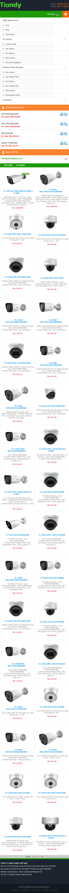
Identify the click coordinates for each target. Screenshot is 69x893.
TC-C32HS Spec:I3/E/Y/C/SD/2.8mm (17, 234)
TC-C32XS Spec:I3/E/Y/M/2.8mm (52, 492)
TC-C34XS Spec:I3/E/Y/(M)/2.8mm (17, 621)
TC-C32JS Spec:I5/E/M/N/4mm (17, 535)
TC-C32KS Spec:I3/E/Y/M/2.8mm (51, 622)
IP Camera (7, 39)
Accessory (7, 100)
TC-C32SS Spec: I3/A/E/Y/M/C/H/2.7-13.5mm (53, 450)
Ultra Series (10, 58)
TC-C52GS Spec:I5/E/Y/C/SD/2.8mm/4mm (50, 191)
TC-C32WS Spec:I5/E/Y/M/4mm (52, 578)
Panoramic (9, 34)
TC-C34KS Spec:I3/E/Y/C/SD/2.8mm (17, 837)
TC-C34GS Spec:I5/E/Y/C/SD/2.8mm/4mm (50, 751)
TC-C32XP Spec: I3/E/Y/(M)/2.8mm (17, 363)
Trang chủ (15, 890)
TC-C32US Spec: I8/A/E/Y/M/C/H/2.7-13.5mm (18, 493)
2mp (7, 25)
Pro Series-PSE (12, 86)
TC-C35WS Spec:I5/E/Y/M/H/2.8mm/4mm (16, 579)
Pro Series (9, 53)
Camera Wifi (10, 44)
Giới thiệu (26, 890)
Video (46, 890)
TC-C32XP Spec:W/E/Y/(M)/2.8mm (52, 406)
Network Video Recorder (13, 67)
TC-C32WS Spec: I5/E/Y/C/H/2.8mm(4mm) (16, 450)
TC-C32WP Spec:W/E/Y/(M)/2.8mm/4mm (51, 321)
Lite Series (9, 49)
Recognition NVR (12, 95)
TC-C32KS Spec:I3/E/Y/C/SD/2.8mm (51, 235)
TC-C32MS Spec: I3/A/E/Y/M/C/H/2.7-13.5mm (53, 837)
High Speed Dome (10, 20)
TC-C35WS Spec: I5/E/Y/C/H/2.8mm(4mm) (16, 665)
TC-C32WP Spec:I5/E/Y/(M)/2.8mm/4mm (51, 364)
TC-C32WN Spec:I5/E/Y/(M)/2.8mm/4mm (16, 321)
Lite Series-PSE (12, 77)
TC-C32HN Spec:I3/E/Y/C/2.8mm (52, 707)
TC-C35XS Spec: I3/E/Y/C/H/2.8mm (52, 664)
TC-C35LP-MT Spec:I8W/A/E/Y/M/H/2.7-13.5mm (18, 192)
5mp (7, 30)
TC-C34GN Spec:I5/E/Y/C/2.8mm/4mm (16, 407)
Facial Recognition (13, 62)
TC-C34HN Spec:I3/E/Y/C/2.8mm (17, 793)
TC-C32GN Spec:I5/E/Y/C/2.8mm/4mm (16, 708)
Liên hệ (55, 890)
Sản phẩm (8, 165)
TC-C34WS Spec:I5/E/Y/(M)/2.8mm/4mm (16, 751)
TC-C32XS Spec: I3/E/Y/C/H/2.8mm (52, 535)
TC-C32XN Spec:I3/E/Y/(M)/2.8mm (17, 277)
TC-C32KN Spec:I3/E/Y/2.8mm (51, 278)
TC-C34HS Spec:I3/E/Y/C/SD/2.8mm (51, 793)
